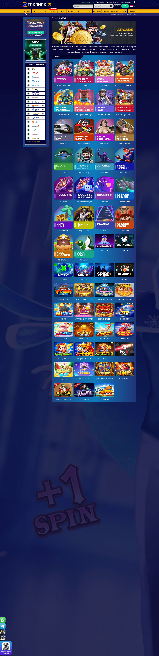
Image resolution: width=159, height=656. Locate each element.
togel (88, 11)
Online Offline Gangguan (35, 142)
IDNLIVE (62, 11)
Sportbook (36, 11)
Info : (25, 14)
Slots (53, 11)
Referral (123, 11)
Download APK (88, 2)
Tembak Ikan (114, 11)
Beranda (27, 11)
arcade (70, 11)
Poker (79, 11)
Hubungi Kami (112, 2)
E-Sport (44, 11)
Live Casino (96, 11)
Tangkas (106, 11)
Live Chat (100, 2)
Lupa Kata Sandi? (126, 2)
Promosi (131, 11)
